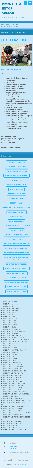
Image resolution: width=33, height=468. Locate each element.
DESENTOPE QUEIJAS (16, 198)
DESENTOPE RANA (16, 203)
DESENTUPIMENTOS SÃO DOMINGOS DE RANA (16, 258)
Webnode (22, 464)
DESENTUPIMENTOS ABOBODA (16, 264)
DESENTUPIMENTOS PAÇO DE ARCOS (16, 253)
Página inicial (5, 24)
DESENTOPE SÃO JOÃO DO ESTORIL (16, 235)
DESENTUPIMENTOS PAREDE (16, 273)
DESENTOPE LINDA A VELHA (16, 185)
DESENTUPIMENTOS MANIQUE (16, 171)
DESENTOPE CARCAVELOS (16, 212)
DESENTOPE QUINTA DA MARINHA (16, 176)
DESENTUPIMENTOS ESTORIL (16, 287)
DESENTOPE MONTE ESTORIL (11, 70)
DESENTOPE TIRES (16, 217)
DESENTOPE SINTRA (16, 189)
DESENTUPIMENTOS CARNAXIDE (16, 248)
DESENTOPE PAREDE (16, 230)
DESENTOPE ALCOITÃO (11, 226)
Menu (30, 3)
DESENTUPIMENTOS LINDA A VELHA (16, 244)
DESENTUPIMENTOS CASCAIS (16, 291)
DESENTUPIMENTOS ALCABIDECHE (16, 269)
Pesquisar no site (25, 3)
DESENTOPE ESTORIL (16, 239)
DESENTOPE (14, 24)
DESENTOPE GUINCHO (16, 180)
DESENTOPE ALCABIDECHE (16, 162)
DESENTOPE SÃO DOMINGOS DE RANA (16, 207)
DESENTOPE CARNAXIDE (16, 194)
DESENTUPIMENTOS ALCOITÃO (16, 167)
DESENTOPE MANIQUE (16, 221)
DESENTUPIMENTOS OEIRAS (16, 278)
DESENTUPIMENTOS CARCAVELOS (16, 282)
